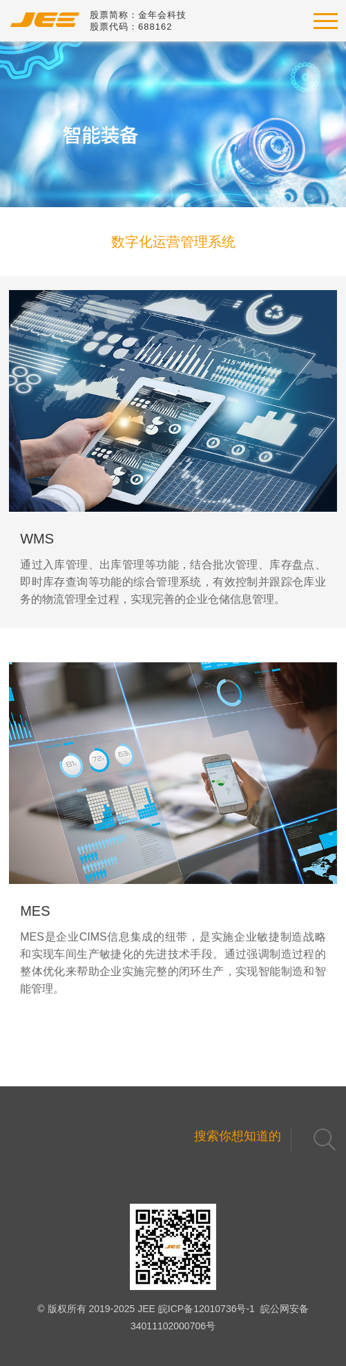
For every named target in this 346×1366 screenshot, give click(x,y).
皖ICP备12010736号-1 (206, 1308)
